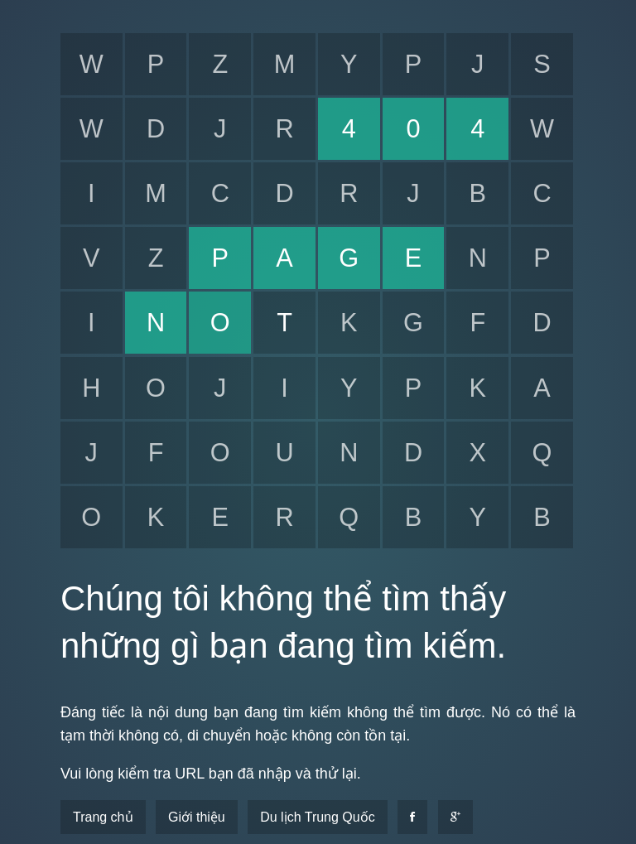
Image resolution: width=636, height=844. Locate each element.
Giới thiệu (196, 817)
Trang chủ (103, 817)
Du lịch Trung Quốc (317, 817)
